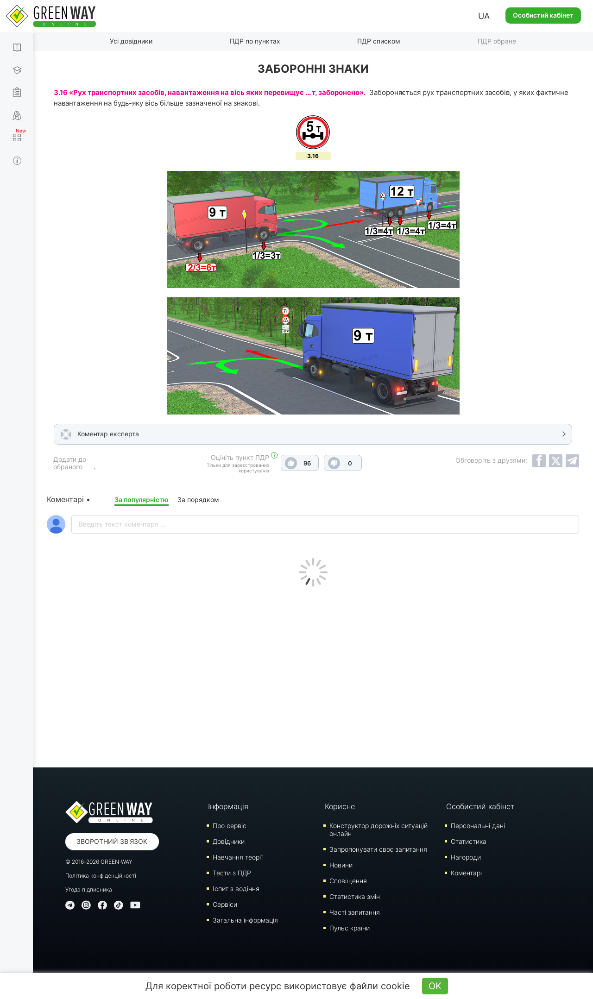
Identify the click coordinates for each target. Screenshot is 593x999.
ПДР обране (497, 41)
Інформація (228, 806)
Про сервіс (229, 825)
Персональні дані (478, 825)
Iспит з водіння (236, 888)
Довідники (229, 841)
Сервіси (225, 904)
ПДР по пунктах (255, 41)
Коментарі (466, 873)
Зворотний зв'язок (111, 841)
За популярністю (141, 499)
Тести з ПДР (232, 873)
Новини (341, 865)
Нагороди (466, 857)
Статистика (468, 841)
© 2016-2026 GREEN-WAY (98, 861)
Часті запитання (354, 912)
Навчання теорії (238, 857)
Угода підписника (88, 889)
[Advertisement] (313, 675)
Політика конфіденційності (100, 875)
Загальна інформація (245, 920)
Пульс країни (349, 928)
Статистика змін (354, 896)
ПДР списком (378, 41)
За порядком (198, 499)
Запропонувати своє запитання (378, 849)
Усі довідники (131, 41)
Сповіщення (348, 881)
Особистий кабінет (543, 15)
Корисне (340, 806)
